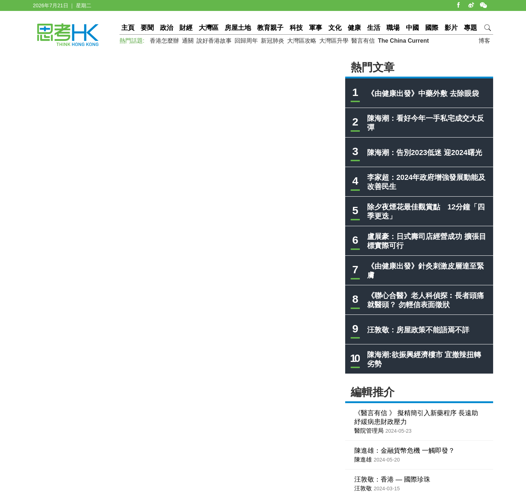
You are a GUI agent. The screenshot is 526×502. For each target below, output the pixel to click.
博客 (484, 41)
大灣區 (208, 27)
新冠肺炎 (272, 41)
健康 (354, 27)
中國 (412, 27)
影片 (451, 27)
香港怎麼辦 (164, 41)
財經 (186, 27)
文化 (335, 27)
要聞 (147, 27)
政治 (166, 27)
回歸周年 (246, 41)
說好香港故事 (214, 41)
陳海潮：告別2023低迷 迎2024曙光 (424, 152)
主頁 (127, 27)
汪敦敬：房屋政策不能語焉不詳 (418, 330)
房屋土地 (238, 27)
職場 (393, 27)
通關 (188, 41)
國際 (431, 27)
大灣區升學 (333, 41)
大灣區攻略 (301, 41)
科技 (296, 27)
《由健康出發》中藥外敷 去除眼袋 (423, 93)
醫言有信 (363, 41)
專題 (470, 27)
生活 (373, 27)
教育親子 (270, 27)
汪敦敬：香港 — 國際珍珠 (392, 479)
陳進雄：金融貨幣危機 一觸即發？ (404, 450)
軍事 (315, 27)
